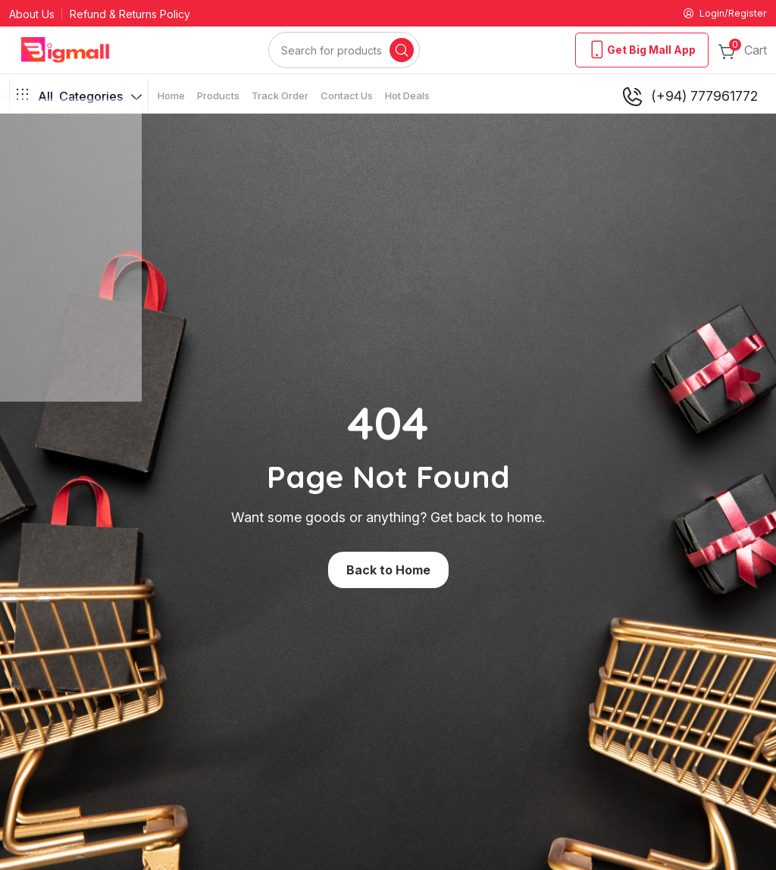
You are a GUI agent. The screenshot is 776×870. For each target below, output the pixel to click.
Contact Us (347, 97)
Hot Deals (407, 97)
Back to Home (388, 571)
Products (218, 97)
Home (171, 97)
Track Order (280, 97)
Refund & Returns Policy (130, 14)
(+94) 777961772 (689, 98)
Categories (79, 97)
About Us (32, 14)
